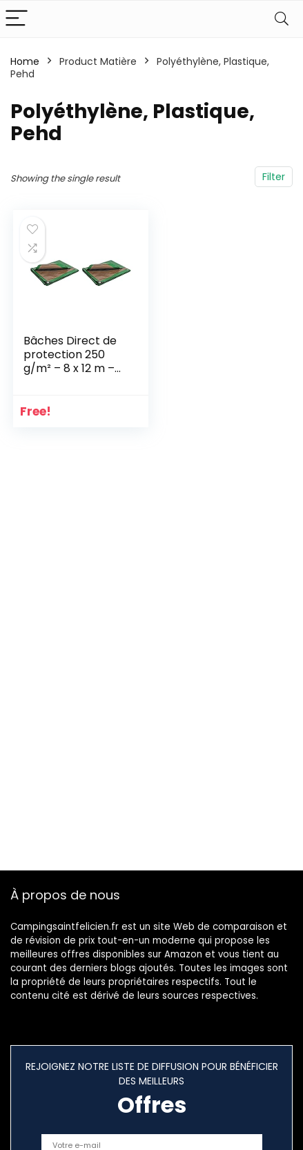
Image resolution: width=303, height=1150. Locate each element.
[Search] (281, 19)
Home (24, 61)
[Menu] (16, 19)
